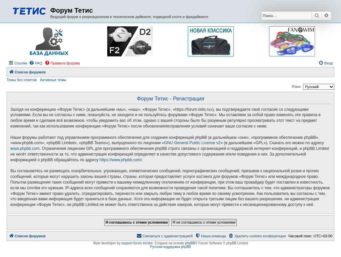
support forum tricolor (137, 243)
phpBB (190, 243)
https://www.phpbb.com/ (121, 160)
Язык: (296, 86)
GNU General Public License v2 (192, 143)
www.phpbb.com (25, 148)
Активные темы (53, 80)
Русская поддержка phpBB (170, 247)
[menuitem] (35, 63)
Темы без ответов (22, 80)
